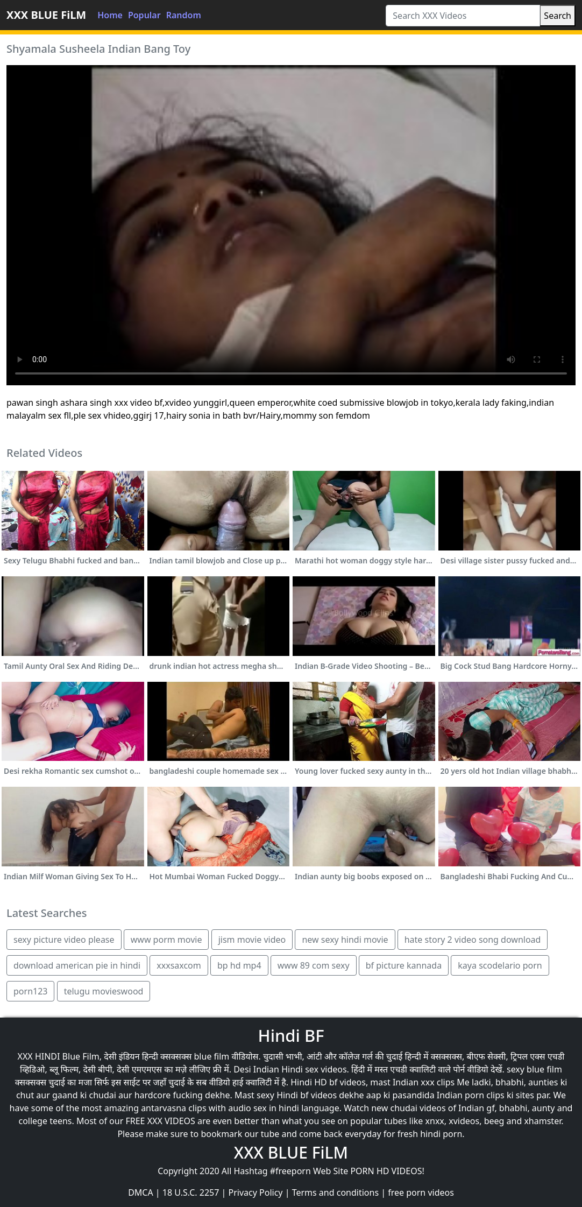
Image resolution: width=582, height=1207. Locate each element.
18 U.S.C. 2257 (190, 1192)
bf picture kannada (404, 965)
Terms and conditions (335, 1192)
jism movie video (252, 939)
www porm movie (166, 939)
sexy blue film (534, 1069)
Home (110, 15)
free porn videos (421, 1192)
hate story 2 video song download (472, 939)
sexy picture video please (64, 939)
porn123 (30, 991)
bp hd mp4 (239, 965)
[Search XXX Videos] (463, 15)
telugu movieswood (104, 991)
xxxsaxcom (179, 965)
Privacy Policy (256, 1192)
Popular (144, 15)
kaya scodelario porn (500, 965)
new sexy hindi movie (345, 939)
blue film (212, 1056)
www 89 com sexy (314, 965)
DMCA (140, 1192)
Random (183, 15)
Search (557, 16)
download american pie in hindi (76, 965)
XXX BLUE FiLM (46, 15)
